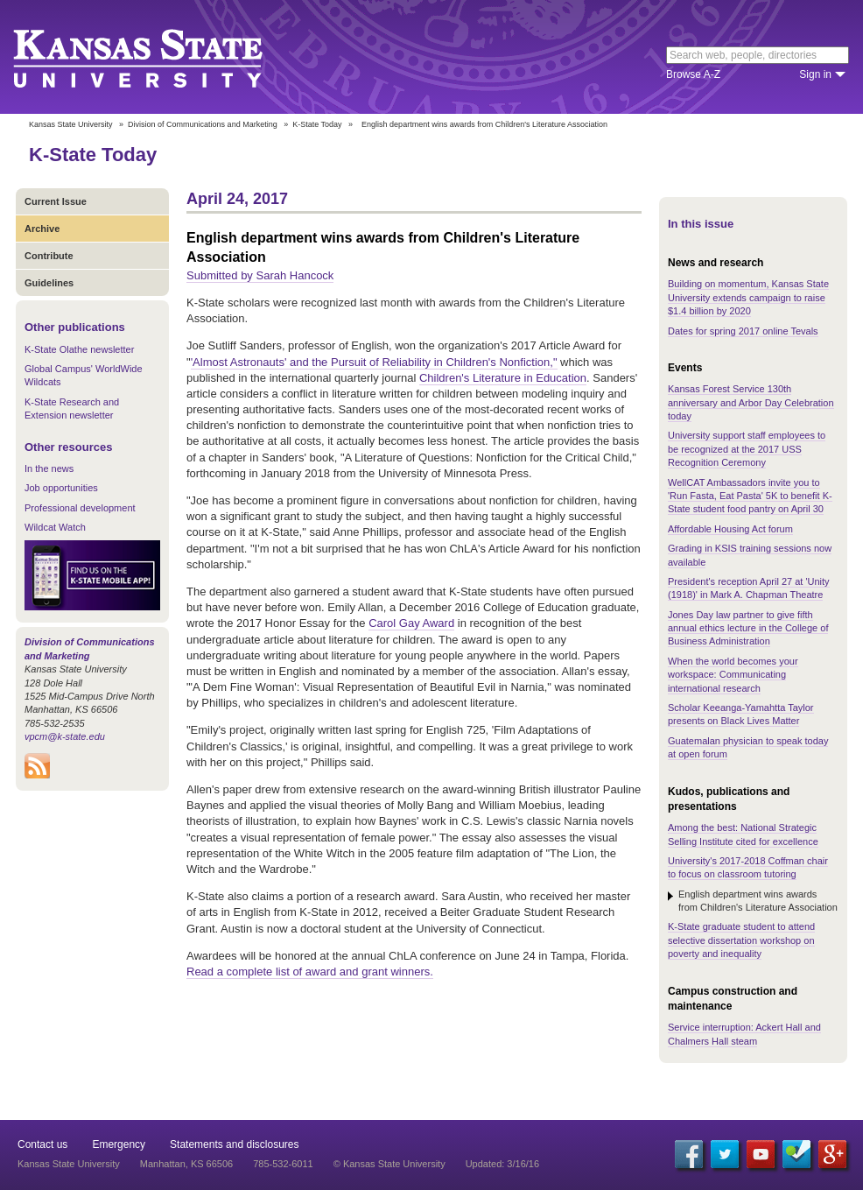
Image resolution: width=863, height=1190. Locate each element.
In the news (49, 468)
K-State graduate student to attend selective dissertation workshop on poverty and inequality (741, 940)
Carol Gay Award (411, 623)
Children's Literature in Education (502, 377)
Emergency (118, 1144)
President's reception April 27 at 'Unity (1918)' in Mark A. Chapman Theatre (749, 588)
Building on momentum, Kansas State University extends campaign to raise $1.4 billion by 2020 (748, 297)
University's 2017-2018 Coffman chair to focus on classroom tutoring (748, 867)
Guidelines (49, 283)
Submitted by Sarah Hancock (259, 275)
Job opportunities (61, 487)
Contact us (42, 1144)
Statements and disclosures (234, 1144)
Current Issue (56, 201)
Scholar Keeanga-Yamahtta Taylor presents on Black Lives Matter (741, 714)
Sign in (815, 74)
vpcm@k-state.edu (65, 736)
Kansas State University (159, 57)
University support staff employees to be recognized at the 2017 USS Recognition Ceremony (746, 449)
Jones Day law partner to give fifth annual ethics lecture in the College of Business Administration (748, 628)
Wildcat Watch (55, 527)
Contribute (49, 255)
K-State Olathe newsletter (79, 349)
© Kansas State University (389, 1163)
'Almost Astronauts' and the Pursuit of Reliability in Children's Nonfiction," (374, 362)
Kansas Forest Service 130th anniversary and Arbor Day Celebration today (751, 402)
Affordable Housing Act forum (730, 529)
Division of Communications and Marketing (202, 124)
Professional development (80, 508)
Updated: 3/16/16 (502, 1163)
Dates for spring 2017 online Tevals (743, 331)
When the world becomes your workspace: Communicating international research (733, 675)
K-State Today (316, 124)
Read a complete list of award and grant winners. (309, 971)
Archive (42, 228)
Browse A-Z (693, 74)
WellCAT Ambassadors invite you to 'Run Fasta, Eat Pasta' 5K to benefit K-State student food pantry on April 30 (750, 496)
